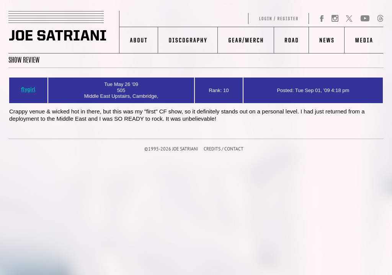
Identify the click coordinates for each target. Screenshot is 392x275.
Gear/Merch (245, 40)
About (138, 40)
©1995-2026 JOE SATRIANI (171, 149)
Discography (187, 40)
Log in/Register (214, 19)
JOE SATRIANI (63, 32)
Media (364, 40)
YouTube (365, 19)
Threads (380, 19)
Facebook (321, 19)
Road (291, 40)
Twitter (349, 19)
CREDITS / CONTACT (223, 149)
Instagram (334, 19)
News (326, 40)
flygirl (28, 90)
